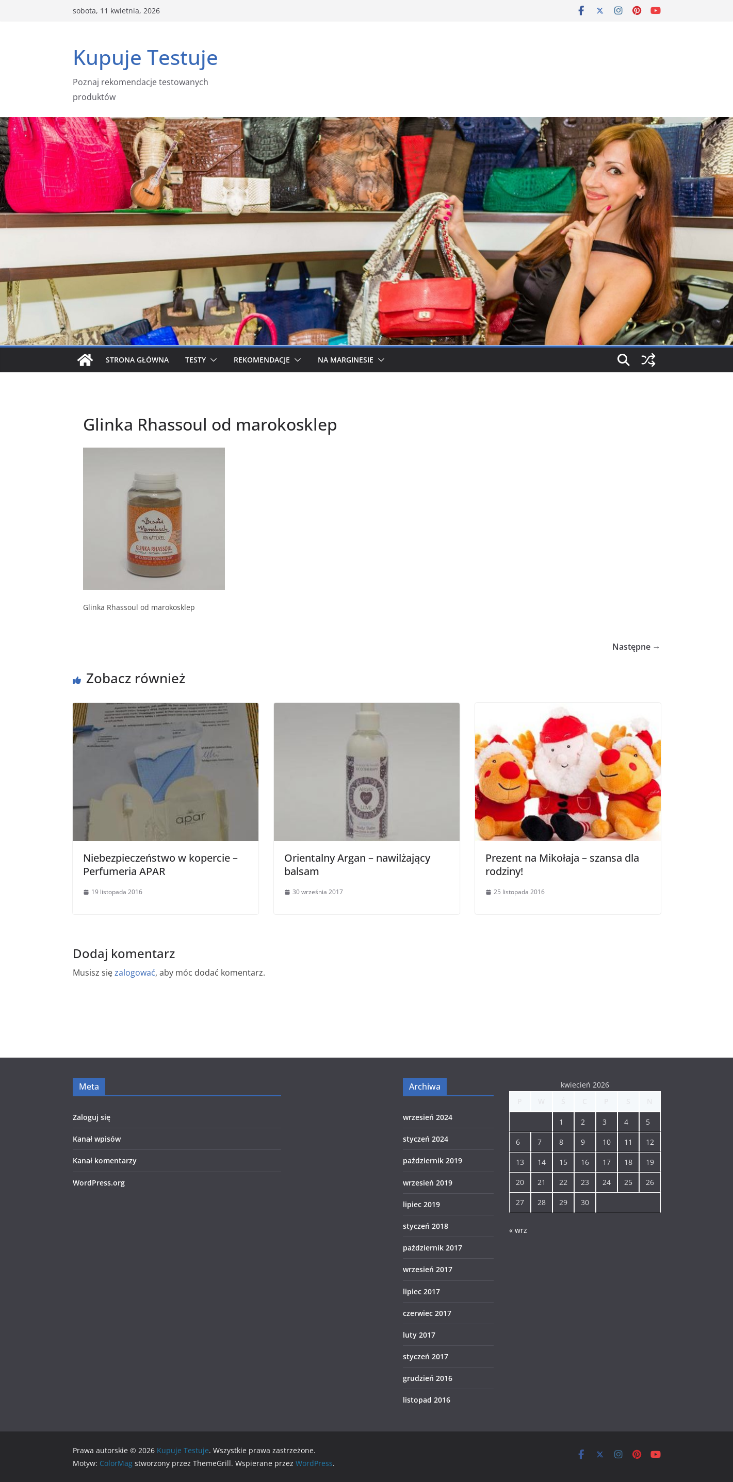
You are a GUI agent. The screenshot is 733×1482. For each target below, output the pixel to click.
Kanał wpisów (97, 1139)
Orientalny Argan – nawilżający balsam (357, 864)
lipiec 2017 (421, 1291)
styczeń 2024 (425, 1139)
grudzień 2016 (427, 1378)
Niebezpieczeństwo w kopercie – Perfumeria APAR (160, 864)
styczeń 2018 (425, 1226)
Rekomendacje (262, 360)
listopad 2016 (426, 1400)
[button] (211, 360)
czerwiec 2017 (427, 1313)
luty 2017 (419, 1335)
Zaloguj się (91, 1117)
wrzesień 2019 (427, 1183)
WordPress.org (99, 1183)
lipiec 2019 (421, 1204)
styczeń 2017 (425, 1356)
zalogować (135, 972)
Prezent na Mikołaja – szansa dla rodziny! (562, 864)
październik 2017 (432, 1248)
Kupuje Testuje (145, 57)
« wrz (518, 1230)
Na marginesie (345, 360)
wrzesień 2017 (427, 1269)
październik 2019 (432, 1160)
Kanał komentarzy (105, 1160)
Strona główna (137, 360)
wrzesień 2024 (427, 1117)
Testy (195, 360)
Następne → (636, 646)
